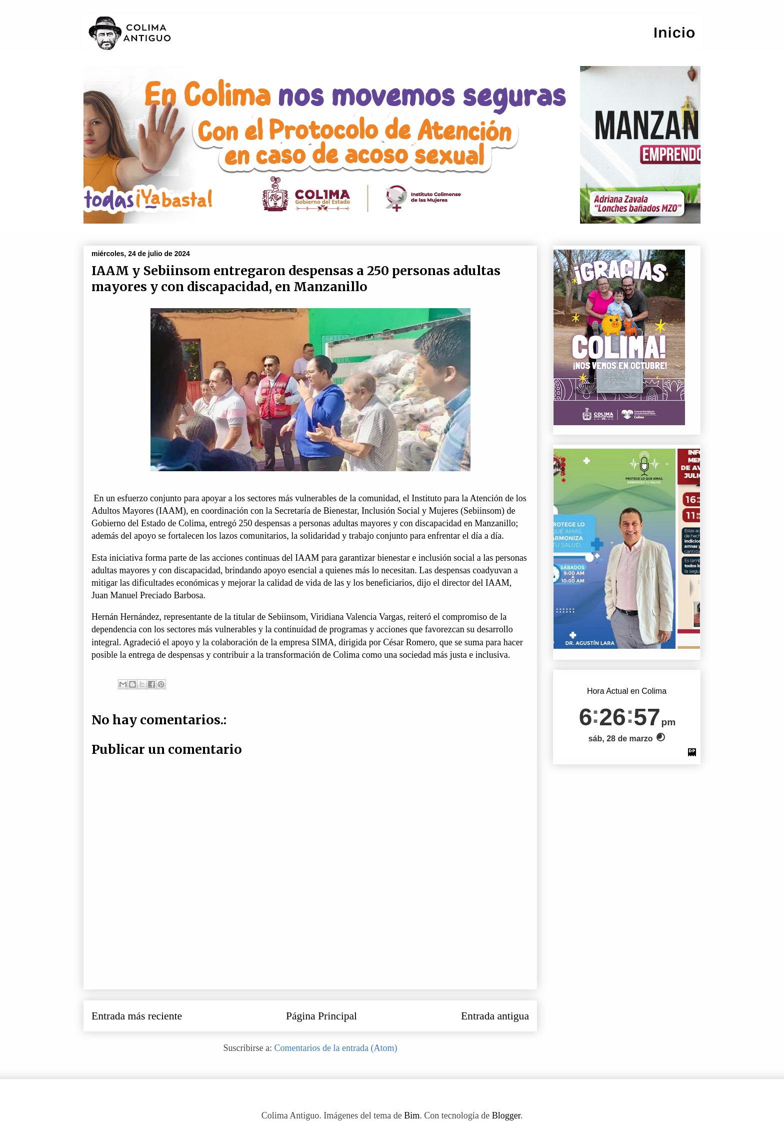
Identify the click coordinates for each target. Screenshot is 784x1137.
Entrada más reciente (137, 1016)
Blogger (506, 1115)
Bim (412, 1115)
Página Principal (321, 1016)
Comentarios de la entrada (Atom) (336, 1048)
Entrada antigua (495, 1016)
